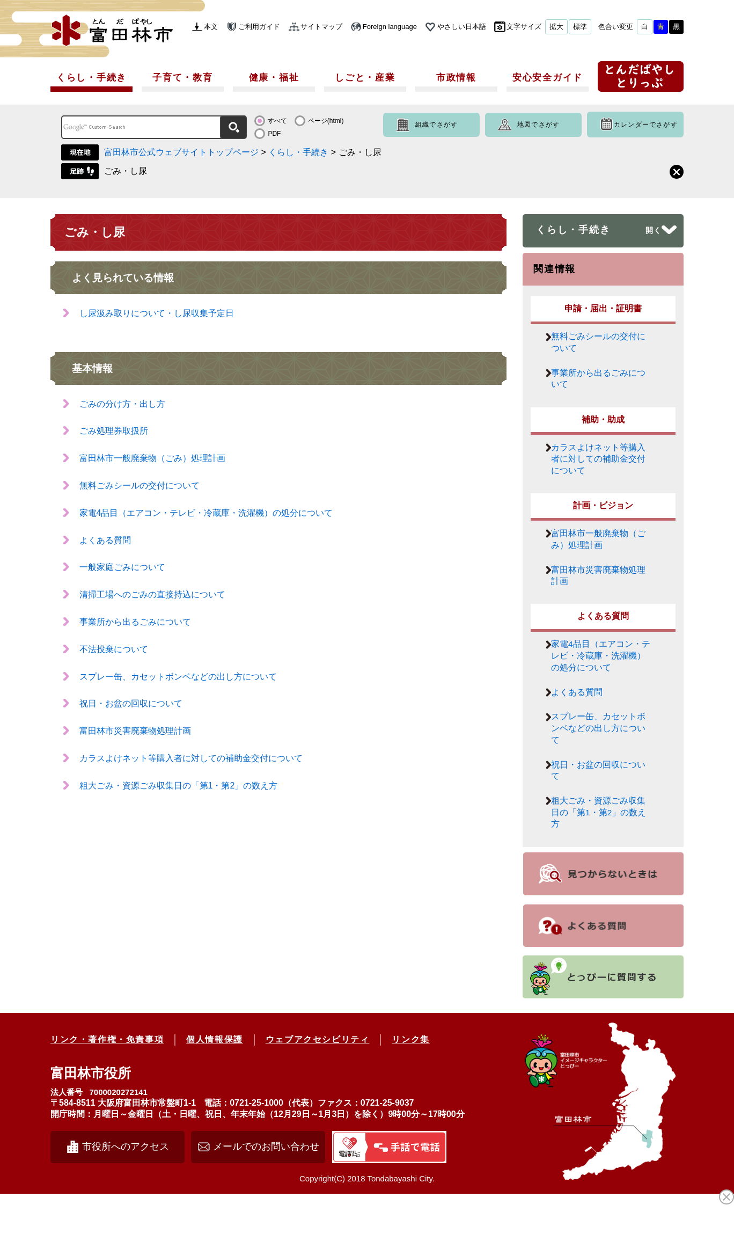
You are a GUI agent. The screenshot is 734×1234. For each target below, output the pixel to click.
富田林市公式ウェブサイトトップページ (181, 152)
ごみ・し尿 (125, 171)
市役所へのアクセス (125, 1186)
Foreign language (390, 27)
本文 (211, 27)
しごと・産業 (365, 77)
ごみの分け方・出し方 (122, 403)
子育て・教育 (182, 77)
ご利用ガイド (259, 27)
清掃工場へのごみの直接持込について (152, 594)
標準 (580, 27)
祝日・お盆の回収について (130, 703)
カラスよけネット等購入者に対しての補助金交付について (191, 758)
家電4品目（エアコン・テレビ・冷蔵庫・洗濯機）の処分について (206, 512)
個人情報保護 (214, 1079)
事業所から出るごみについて (135, 621)
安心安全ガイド (547, 77)
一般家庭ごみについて (122, 567)
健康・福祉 (274, 77)
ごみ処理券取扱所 (113, 430)
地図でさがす (538, 124)
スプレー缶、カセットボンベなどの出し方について (178, 676)
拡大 (556, 27)
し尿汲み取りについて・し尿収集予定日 (156, 313)
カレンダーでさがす (646, 124)
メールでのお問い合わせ (266, 1186)
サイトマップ (321, 27)
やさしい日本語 (461, 27)
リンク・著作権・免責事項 (107, 1079)
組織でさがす (436, 124)
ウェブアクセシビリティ (318, 1079)
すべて (277, 121)
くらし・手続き (91, 77)
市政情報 (456, 77)
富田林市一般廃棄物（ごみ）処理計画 (156, 458)
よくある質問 (105, 540)
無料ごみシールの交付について (139, 485)
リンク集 (410, 1079)
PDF (274, 133)
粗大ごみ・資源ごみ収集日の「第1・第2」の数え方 (178, 785)
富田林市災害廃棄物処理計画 (135, 730)
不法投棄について (113, 649)
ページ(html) (326, 121)
